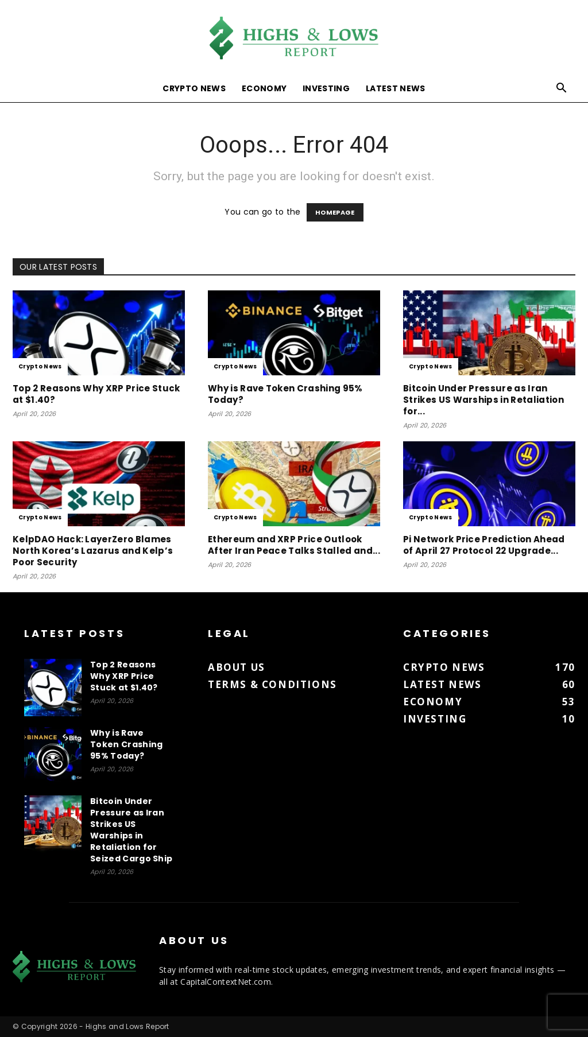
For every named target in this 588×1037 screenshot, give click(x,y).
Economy (264, 88)
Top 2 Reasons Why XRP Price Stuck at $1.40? (96, 394)
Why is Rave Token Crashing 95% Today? (285, 394)
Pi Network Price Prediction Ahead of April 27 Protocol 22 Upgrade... (484, 545)
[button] (561, 89)
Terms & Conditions (272, 684)
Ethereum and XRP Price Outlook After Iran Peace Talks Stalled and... (294, 545)
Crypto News (194, 88)
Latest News (395, 88)
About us (236, 667)
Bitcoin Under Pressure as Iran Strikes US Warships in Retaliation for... (483, 399)
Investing (326, 88)
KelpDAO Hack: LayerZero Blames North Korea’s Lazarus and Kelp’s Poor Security (93, 550)
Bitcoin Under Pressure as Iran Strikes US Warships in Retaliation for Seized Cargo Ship (131, 829)
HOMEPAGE (335, 212)
